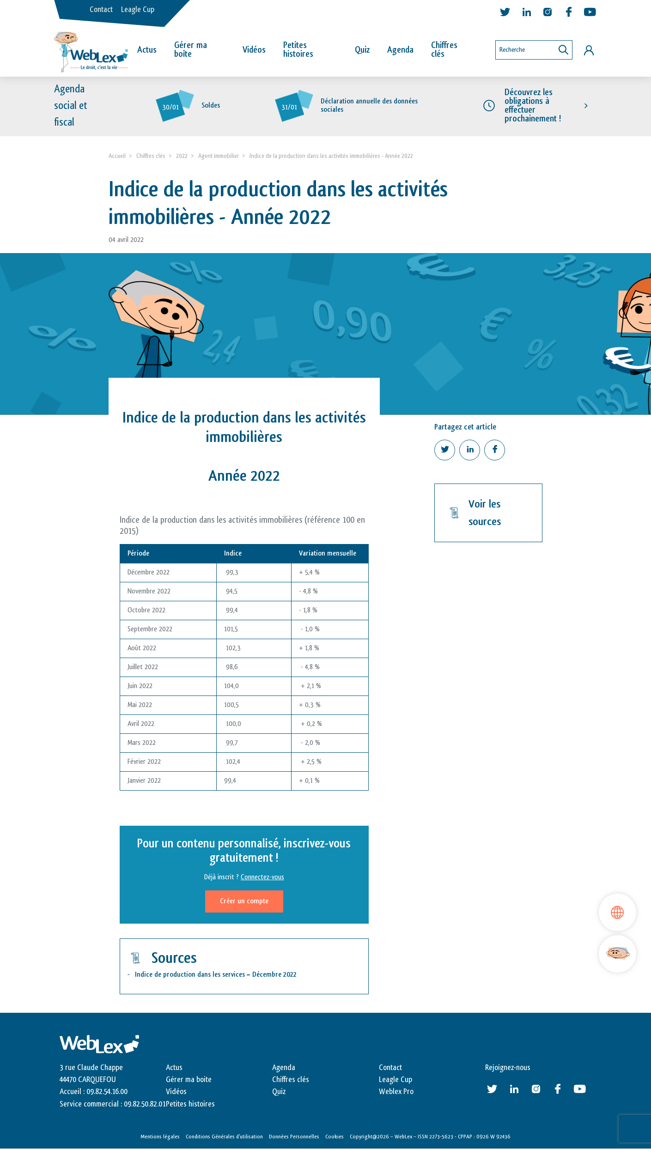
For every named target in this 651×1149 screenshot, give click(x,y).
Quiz (362, 50)
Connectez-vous (262, 877)
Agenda (400, 50)
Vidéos (254, 50)
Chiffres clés (444, 49)
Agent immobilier (218, 156)
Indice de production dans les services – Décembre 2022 (216, 974)
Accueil (117, 156)
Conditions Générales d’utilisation (224, 1136)
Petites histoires (298, 49)
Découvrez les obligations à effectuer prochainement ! (533, 105)
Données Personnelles (294, 1136)
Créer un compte (244, 901)
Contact (101, 9)
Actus (147, 50)
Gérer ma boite (189, 1079)
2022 (182, 156)
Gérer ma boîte (190, 49)
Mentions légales (160, 1136)
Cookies (334, 1136)
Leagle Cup (137, 9)
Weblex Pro (396, 1091)
